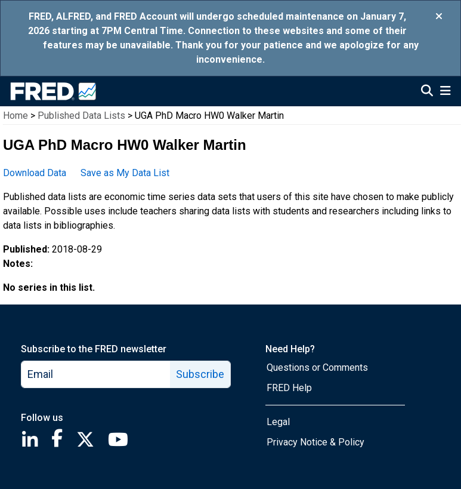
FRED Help (289, 387)
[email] (96, 374)
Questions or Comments (317, 367)
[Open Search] (427, 92)
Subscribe (200, 374)
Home (15, 115)
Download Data (34, 173)
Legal (278, 422)
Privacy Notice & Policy (315, 442)
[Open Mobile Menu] (445, 92)
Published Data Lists (81, 115)
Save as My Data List (125, 173)
